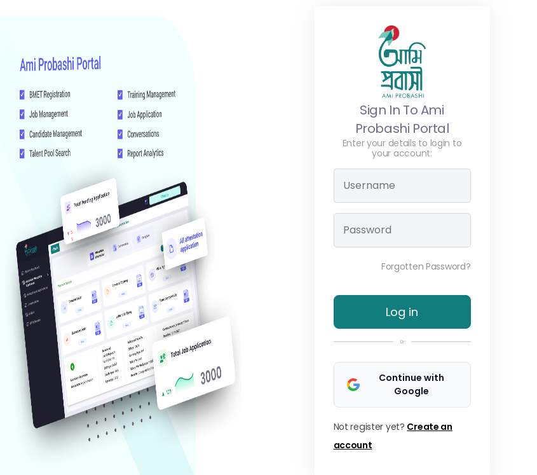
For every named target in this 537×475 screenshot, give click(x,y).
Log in (402, 312)
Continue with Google (396, 384)
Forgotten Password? (426, 266)
